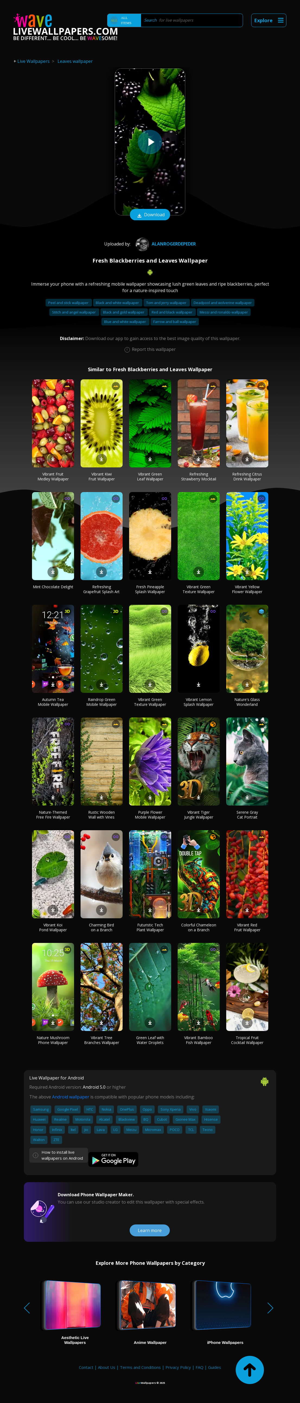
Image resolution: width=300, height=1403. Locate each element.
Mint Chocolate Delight (53, 586)
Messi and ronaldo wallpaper (224, 312)
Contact (86, 1367)
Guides (214, 1367)
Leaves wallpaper (75, 61)
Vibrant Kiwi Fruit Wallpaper (101, 476)
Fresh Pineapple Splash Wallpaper (150, 589)
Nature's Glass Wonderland (247, 702)
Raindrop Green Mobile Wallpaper (101, 702)
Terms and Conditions (140, 1367)
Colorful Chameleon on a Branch (198, 927)
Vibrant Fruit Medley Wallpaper (53, 476)
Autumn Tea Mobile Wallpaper (53, 702)
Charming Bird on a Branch (101, 927)
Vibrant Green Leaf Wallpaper (150, 476)
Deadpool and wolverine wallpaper (223, 302)
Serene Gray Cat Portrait (247, 815)
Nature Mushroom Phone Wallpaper (53, 1040)
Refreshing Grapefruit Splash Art (101, 589)
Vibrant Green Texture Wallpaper (199, 589)
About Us (106, 1367)
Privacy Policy (178, 1367)
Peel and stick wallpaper (68, 302)
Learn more (150, 1230)
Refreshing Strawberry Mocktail (198, 476)
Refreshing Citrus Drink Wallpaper (247, 476)
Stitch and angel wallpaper (74, 312)
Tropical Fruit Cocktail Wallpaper (247, 1040)
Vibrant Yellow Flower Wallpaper (247, 589)
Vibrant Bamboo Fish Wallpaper (198, 1040)
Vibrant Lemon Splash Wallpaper (198, 702)
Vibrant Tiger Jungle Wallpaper (198, 815)
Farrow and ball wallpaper (174, 321)
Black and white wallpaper (118, 302)
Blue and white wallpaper (125, 321)
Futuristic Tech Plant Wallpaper (150, 927)
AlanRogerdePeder (165, 244)
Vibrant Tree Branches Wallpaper (101, 1040)
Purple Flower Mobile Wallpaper (150, 815)
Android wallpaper (70, 1097)
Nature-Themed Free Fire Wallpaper (53, 815)
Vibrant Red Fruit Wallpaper (247, 927)
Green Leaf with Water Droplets (150, 1040)
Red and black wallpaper (172, 312)
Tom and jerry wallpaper (166, 302)
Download (150, 215)
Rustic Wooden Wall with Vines (101, 815)
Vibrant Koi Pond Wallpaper (53, 927)
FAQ (199, 1367)
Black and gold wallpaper (124, 312)
